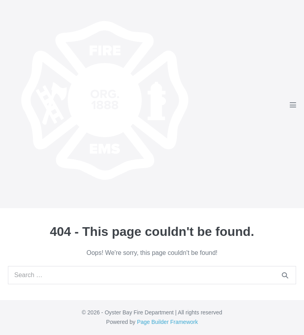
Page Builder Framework (167, 322)
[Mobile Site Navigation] (293, 104)
